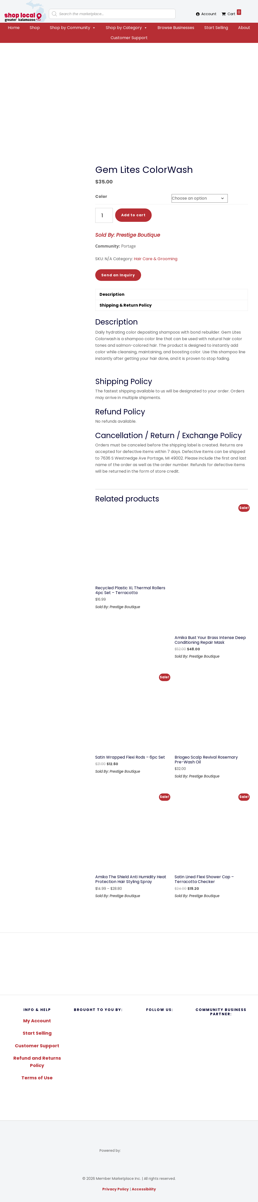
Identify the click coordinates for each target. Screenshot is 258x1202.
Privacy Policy (115, 1189)
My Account (37, 1021)
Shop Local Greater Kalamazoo (25, 11)
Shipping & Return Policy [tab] (126, 305)
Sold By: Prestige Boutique (127, 234)
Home (14, 28)
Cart (234, 12)
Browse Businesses (175, 28)
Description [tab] (112, 294)
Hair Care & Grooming (155, 259)
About (244, 28)
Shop (35, 28)
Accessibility (144, 1189)
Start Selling (216, 28)
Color (101, 196)
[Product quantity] (104, 215)
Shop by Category (126, 28)
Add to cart (133, 215)
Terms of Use (37, 1078)
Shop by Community (73, 28)
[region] (129, 963)
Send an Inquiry (118, 275)
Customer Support (129, 38)
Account (208, 13)
